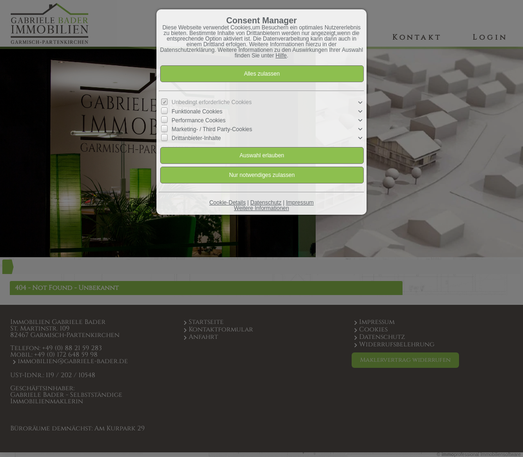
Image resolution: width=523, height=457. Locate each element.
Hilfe (281, 55)
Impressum (299, 202)
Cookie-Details (227, 202)
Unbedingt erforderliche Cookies (212, 102)
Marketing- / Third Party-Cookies (212, 129)
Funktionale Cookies (197, 111)
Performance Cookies (199, 120)
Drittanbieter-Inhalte (196, 138)
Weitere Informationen (261, 208)
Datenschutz (266, 202)
